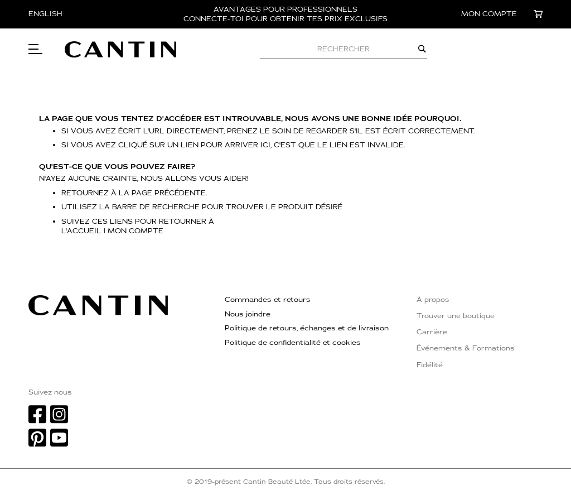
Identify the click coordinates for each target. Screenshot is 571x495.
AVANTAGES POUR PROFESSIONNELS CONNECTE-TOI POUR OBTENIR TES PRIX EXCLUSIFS (285, 14)
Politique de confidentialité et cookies (293, 342)
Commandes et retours (268, 299)
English (45, 13)
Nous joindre (247, 314)
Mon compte (135, 231)
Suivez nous (50, 392)
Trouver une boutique (456, 315)
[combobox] (343, 49)
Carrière (432, 332)
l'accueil (81, 231)
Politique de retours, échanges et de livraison (307, 328)
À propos (433, 299)
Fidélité (430, 365)
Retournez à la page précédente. (134, 193)
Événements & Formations (466, 348)
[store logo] (120, 49)
